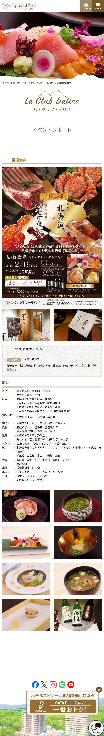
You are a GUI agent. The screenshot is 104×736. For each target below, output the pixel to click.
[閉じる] (99, 690)
